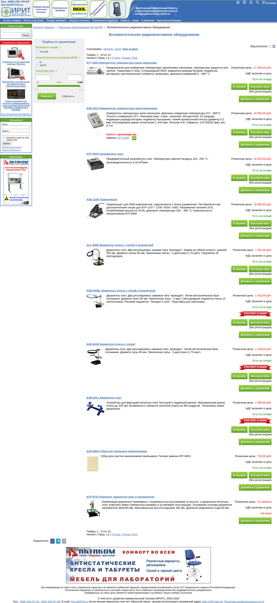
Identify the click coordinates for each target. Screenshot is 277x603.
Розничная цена (45, 70)
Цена (117, 48)
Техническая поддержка (105, 20)
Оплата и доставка (34, 20)
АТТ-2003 (123, 137)
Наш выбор (130, 48)
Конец (127, 57)
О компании (147, 20)
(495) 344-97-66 (50, 601)
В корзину (239, 86)
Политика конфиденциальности (244, 601)
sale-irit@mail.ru (212, 601)
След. (117, 57)
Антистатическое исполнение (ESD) (56, 57)
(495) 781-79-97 (18, 1)
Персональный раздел (169, 20)
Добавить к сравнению (255, 98)
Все (135, 57)
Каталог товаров (12, 20)
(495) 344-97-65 (29, 601)
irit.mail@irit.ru (12, 4)
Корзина (271, 2)
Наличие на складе (47, 47)
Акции (135, 20)
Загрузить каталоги (79, 20)
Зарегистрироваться (11, 150)
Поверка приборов (56, 20)
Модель (108, 48)
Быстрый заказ (260, 86)
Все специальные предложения (16, 114)
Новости (125, 20)
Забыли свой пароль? (12, 147)
